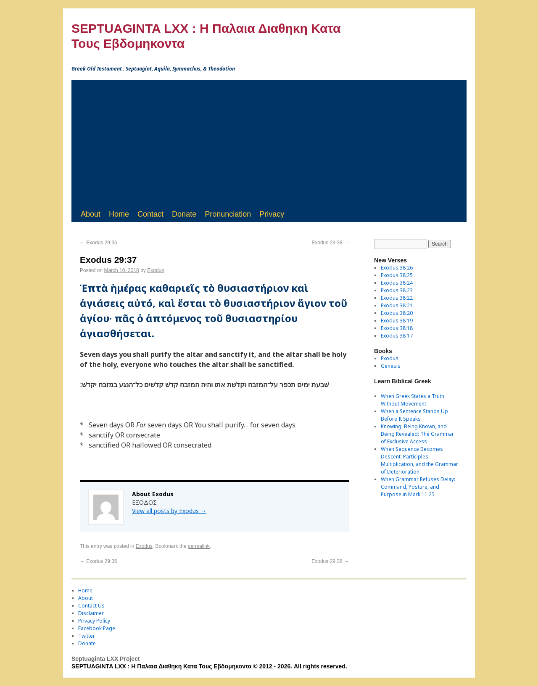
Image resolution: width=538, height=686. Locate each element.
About (90, 214)
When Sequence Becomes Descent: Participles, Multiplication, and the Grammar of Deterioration (419, 460)
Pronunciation (228, 214)
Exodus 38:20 (397, 313)
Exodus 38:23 (397, 290)
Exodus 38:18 (397, 328)
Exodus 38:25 (397, 275)
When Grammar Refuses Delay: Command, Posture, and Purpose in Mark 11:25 (418, 487)
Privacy (271, 214)
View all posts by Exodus (169, 511)
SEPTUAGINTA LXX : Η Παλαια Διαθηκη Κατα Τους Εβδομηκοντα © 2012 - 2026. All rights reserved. (209, 666)
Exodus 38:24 (397, 282)
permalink (199, 546)
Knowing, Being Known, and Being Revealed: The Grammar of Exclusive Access (417, 434)
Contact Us (91, 605)
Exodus (155, 270)
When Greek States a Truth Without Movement (412, 400)
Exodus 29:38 (330, 243)
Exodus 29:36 (98, 243)
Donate (184, 214)
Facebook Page (96, 628)
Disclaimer (91, 613)
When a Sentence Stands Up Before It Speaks (414, 415)
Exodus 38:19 (397, 320)
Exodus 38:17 (397, 335)
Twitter (86, 635)
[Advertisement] (269, 143)
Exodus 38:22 (397, 297)
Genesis (391, 365)
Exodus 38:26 (397, 267)
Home (119, 214)
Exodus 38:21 (397, 305)
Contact (150, 214)
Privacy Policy (94, 620)
